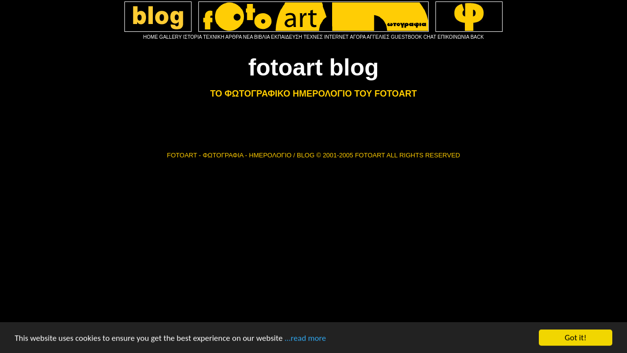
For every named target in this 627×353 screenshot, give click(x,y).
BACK (476, 37)
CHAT (429, 37)
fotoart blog (313, 67)
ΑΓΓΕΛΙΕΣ (378, 37)
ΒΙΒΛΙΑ (262, 37)
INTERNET (336, 37)
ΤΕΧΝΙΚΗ (213, 37)
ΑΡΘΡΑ (233, 37)
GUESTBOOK (406, 37)
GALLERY (170, 37)
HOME (150, 37)
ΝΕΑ (248, 37)
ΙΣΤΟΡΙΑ (192, 37)
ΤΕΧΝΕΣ (313, 37)
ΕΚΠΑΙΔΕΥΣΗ (286, 37)
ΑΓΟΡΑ (357, 37)
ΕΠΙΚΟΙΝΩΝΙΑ (453, 37)
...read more (305, 341)
